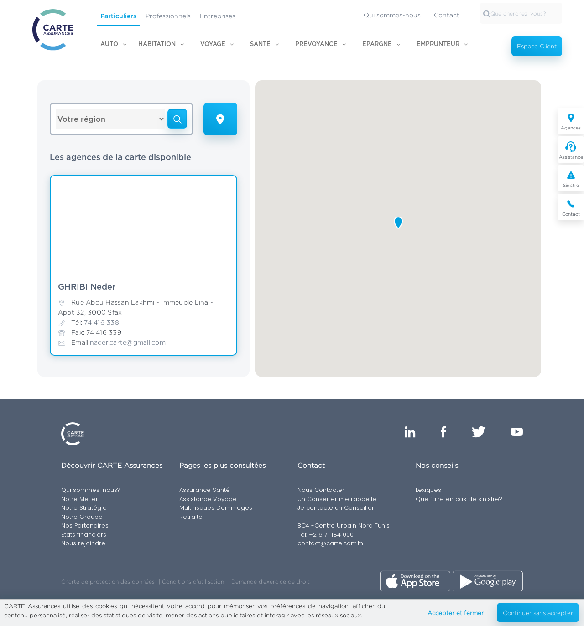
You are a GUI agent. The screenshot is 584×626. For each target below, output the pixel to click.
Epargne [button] (377, 44)
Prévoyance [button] (316, 44)
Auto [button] (109, 44)
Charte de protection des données (108, 582)
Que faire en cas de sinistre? (459, 499)
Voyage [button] (212, 44)
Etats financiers (83, 534)
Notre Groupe (82, 516)
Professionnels (168, 15)
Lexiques (428, 490)
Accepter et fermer (456, 613)
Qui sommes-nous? (90, 490)
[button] (398, 223)
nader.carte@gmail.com (128, 342)
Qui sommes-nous (392, 14)
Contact (446, 14)
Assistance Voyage (208, 499)
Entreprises (217, 15)
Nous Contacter (320, 490)
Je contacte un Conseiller (335, 507)
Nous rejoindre (83, 543)
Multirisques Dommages (215, 507)
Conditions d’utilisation (193, 582)
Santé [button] (260, 44)
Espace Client (537, 46)
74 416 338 (101, 322)
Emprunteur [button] (438, 44)
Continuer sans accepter (538, 613)
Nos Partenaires (85, 525)
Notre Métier (79, 499)
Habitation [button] (157, 44)
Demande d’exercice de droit (270, 582)
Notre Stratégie (84, 507)
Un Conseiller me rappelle (336, 499)
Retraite (191, 516)
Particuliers (118, 16)
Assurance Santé (204, 490)
